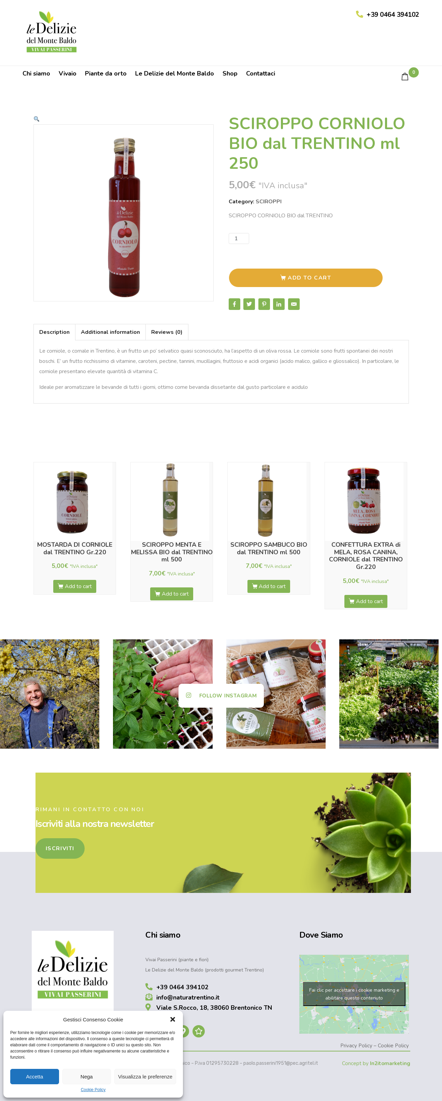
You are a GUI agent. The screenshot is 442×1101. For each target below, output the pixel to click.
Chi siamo (36, 73)
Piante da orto (106, 73)
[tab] (54, 332)
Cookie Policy (93, 1090)
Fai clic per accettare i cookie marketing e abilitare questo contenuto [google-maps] (354, 994)
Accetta (34, 1076)
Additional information (110, 332)
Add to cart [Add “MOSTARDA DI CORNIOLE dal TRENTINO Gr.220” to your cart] (78, 586)
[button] (172, 1019)
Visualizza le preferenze (145, 1076)
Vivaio (67, 73)
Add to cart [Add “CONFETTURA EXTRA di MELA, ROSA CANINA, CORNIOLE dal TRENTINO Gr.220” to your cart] (369, 601)
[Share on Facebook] (234, 304)
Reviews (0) (167, 332)
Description (54, 332)
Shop (230, 73)
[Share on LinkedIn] (279, 304)
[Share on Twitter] (249, 304)
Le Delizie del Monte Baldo (174, 73)
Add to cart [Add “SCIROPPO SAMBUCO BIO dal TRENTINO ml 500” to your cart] (272, 586)
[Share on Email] (294, 304)
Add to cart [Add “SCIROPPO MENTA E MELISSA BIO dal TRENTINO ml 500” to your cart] (175, 594)
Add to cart (309, 278)
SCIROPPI (269, 201)
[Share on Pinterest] (264, 304)
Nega (87, 1076)
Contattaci (260, 73)
